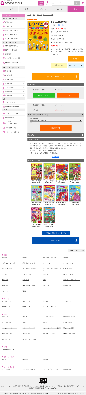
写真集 (24, 291)
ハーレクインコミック (49, 307)
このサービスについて (12, 113)
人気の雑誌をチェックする (56, 233)
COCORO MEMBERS (12, 106)
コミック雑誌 (26, 333)
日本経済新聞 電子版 (8, 349)
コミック (59, 9)
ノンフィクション (28, 274)
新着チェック (9, 22)
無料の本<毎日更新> (11, 50)
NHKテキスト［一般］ (69, 333)
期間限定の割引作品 (11, 46)
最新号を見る (59, 65)
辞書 (44, 280)
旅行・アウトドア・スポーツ (71, 280)
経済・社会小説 (67, 268)
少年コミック (47, 301)
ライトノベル (47, 263)
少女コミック (6, 307)
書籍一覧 (25, 257)
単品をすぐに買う (44, 95)
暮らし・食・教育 (48, 15)
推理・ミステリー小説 (8, 263)
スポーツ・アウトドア (29, 328)
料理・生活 (5, 285)
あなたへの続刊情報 (11, 39)
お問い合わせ (67, 369)
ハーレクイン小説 (68, 274)
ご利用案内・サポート (12, 128)
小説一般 (65, 257)
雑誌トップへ (56, 240)
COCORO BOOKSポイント (13, 63)
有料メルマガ (6, 339)
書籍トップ (5, 257)
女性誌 (45, 322)
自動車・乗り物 (67, 322)
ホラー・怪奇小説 (7, 268)
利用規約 (5, 393)
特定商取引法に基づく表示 (35, 393)
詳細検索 (8, 71)
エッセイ (4, 274)
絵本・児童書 (67, 285)
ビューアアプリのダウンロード (52, 369)
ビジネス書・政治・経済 (50, 257)
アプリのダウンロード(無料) (11, 122)
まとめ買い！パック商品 (12, 58)
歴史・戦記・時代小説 (29, 263)
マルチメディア (6, 291)
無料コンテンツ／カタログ (30, 339)
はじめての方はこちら (55, 76)
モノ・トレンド (6, 322)
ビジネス (43, 9)
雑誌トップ (5, 317)
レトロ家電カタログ (11, 34)
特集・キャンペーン (11, 30)
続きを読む (55, 157)
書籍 (26, 9)
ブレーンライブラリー (12, 102)
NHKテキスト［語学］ (49, 333)
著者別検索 (8, 75)
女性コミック (26, 307)
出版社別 (25, 359)
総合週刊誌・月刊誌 (69, 317)
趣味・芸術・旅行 (7, 333)
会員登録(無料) (9, 117)
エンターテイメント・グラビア (52, 328)
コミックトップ (6, 301)
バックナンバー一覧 (76, 65)
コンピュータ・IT (68, 263)
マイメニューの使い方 (12, 132)
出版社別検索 (9, 79)
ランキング (8, 26)
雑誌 (75, 9)
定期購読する (55, 128)
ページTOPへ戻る (76, 250)
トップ (10, 9)
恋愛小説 (45, 274)
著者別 (4, 359)
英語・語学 (5, 280)
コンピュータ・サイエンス (9, 328)
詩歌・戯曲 (46, 285)
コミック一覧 (26, 301)
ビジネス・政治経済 (48, 317)
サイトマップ (48, 393)
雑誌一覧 (39, 15)
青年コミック (67, 301)
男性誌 (24, 322)
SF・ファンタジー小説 (29, 268)
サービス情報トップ (8, 369)
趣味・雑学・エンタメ (29, 285)
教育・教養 (26, 280)
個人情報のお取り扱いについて (18, 393)
